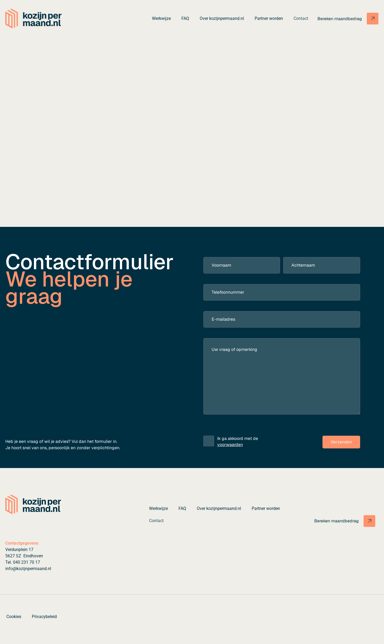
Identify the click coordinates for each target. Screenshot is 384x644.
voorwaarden (230, 444)
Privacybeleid (44, 616)
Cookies (13, 616)
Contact (301, 18)
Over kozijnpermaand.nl (222, 18)
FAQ (185, 18)
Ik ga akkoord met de (237, 441)
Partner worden (269, 18)
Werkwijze (161, 18)
